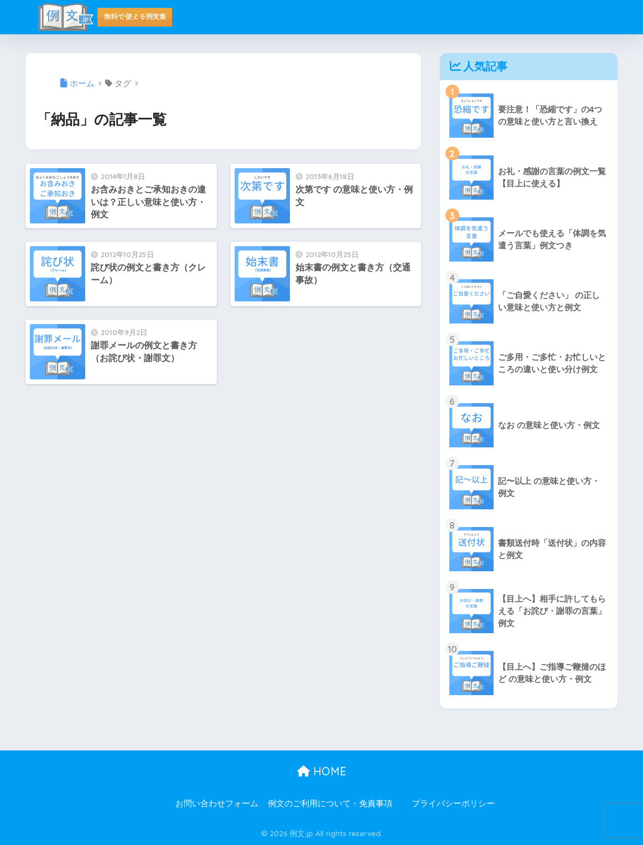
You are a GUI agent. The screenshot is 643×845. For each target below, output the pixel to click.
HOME (321, 771)
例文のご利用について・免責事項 (330, 803)
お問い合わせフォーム (216, 803)
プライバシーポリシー (453, 803)
